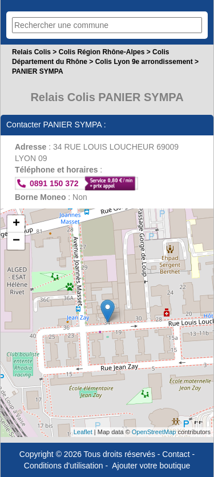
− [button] (16, 241)
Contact (175, 454)
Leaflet (83, 431)
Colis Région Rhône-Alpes (102, 52)
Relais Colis (31, 52)
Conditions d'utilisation (63, 465)
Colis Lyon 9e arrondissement (144, 62)
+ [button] (16, 224)
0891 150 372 (54, 183)
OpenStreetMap (154, 431)
